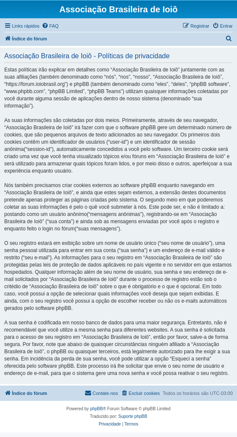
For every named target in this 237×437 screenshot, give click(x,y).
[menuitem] (50, 26)
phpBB (96, 408)
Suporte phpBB (132, 416)
